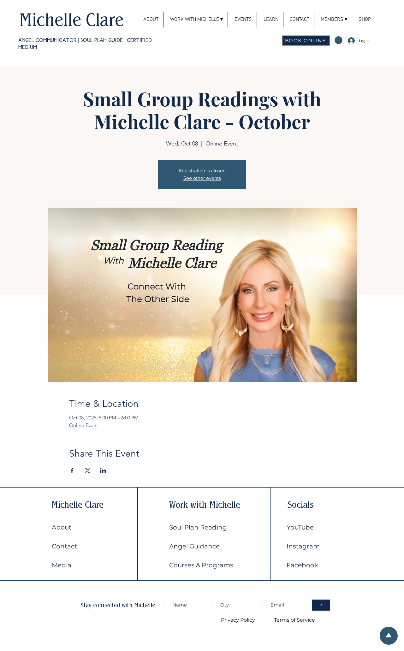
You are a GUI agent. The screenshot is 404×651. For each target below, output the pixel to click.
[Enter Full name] (188, 605)
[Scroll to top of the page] (389, 636)
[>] (321, 605)
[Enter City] (236, 605)
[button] (333, 19)
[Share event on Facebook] (72, 470)
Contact (64, 546)
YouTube (300, 527)
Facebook (302, 565)
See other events (202, 178)
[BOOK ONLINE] (306, 40)
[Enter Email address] (287, 605)
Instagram (303, 546)
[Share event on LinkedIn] (103, 470)
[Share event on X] (88, 470)
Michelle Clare (71, 19)
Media (61, 565)
